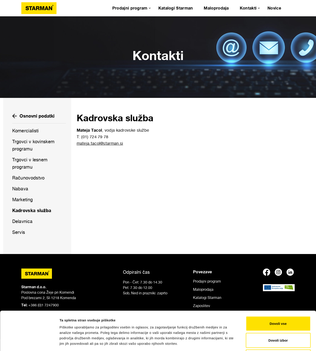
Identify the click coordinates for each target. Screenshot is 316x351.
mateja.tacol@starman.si (100, 143)
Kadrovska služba (31, 210)
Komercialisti (25, 130)
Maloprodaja (216, 7)
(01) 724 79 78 (94, 136)
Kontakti (248, 7)
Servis (18, 232)
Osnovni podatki (33, 116)
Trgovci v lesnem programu (30, 163)
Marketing (22, 199)
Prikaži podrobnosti (236, 342)
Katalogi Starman (175, 7)
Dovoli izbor (278, 304)
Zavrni (278, 320)
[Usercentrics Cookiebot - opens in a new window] (29, 342)
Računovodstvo (28, 178)
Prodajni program (129, 7)
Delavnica (22, 221)
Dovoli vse (278, 287)
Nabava (20, 188)
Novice (274, 7)
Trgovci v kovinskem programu (33, 145)
